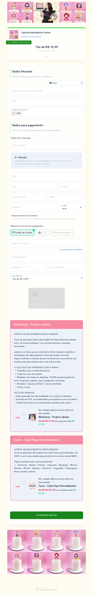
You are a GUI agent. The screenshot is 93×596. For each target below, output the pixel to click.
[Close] (81, 155)
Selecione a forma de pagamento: (27, 226)
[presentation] (46, 176)
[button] (46, 57)
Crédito (23, 231)
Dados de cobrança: (21, 137)
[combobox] (16, 113)
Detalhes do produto (31, 36)
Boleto (61, 232)
